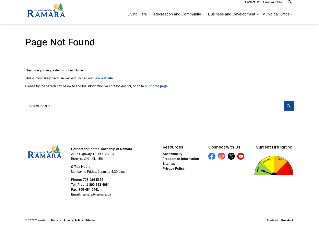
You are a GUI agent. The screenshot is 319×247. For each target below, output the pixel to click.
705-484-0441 (89, 189)
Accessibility (172, 154)
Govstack (287, 220)
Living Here (137, 18)
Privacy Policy (174, 168)
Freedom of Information (181, 159)
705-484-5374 (93, 179)
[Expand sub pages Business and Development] (257, 18)
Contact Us (252, 6)
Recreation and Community (177, 18)
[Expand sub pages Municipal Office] (292, 18)
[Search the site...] (159, 106)
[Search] (289, 106)
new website (103, 78)
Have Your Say (272, 6)
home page (158, 86)
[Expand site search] (290, 6)
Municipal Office (276, 18)
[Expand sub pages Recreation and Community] (203, 18)
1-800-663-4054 (97, 184)
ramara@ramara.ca (96, 194)
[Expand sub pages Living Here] (149, 18)
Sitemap (169, 163)
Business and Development (231, 18)
